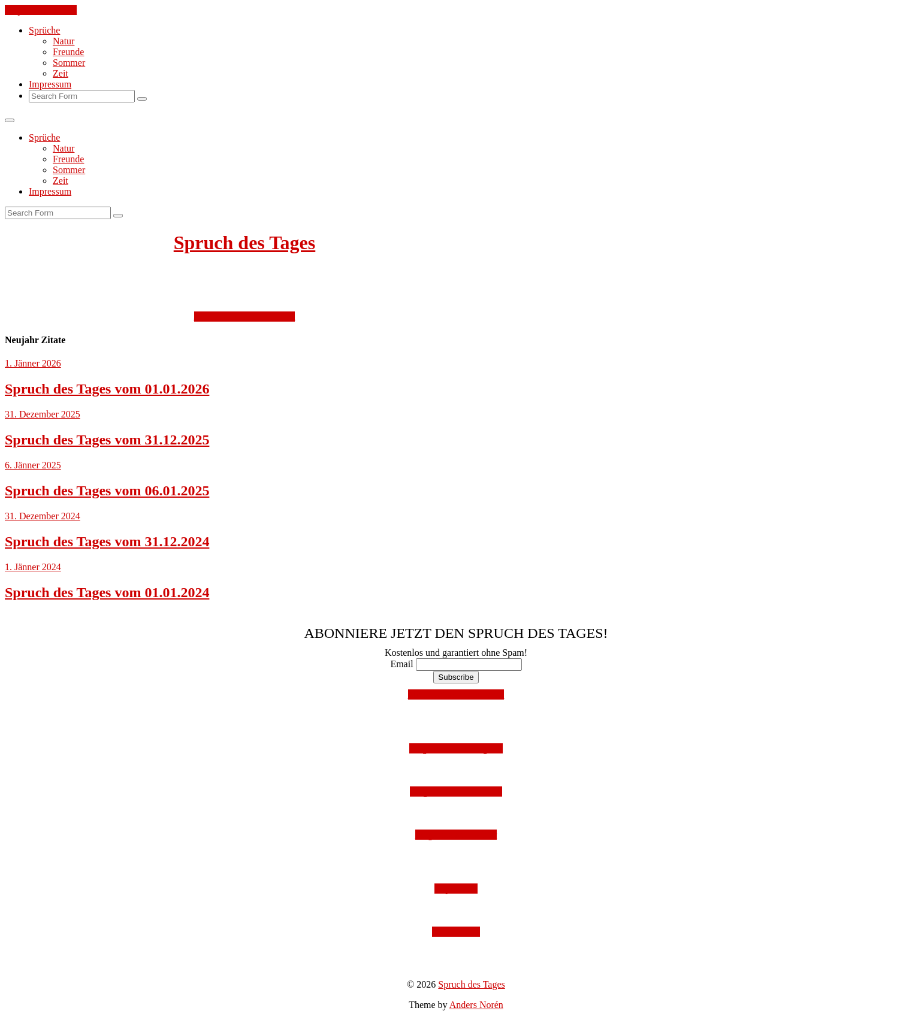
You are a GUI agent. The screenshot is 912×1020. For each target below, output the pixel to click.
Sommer (69, 62)
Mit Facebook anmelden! (456, 694)
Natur (63, 41)
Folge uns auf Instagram (455, 748)
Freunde (68, 52)
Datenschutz (455, 932)
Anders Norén (476, 1005)
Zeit (60, 73)
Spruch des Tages (245, 242)
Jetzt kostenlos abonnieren (244, 316)
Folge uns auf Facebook (456, 791)
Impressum (50, 84)
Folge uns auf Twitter (456, 835)
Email (401, 664)
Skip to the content (41, 10)
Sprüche (44, 30)
